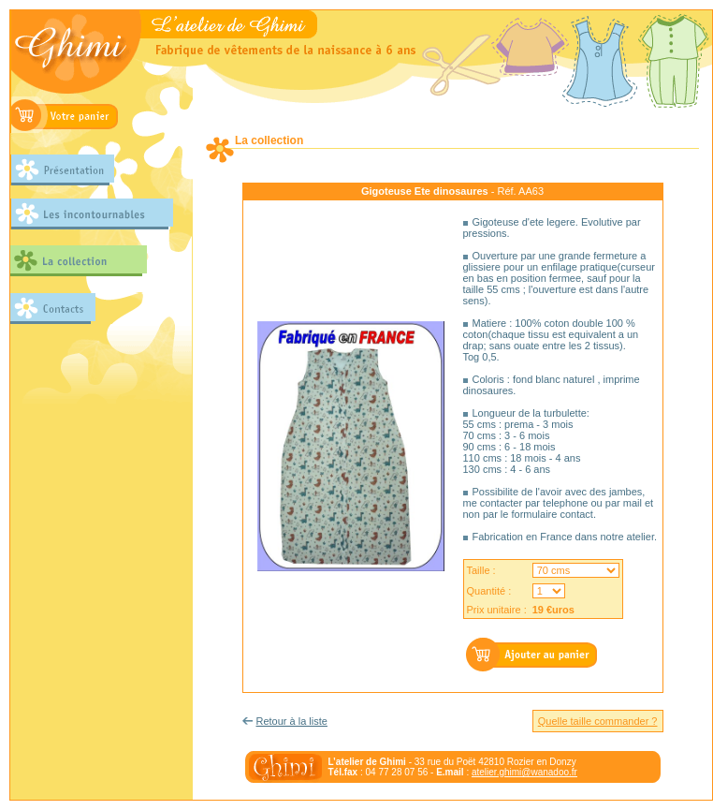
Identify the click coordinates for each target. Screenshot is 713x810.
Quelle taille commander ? (598, 721)
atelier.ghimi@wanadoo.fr (524, 772)
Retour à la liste (291, 721)
